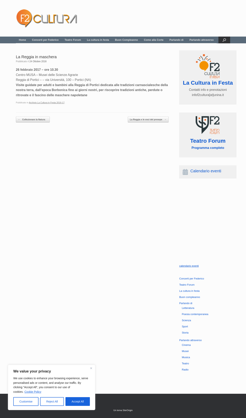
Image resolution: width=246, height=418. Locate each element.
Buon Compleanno (126, 39)
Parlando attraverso (201, 39)
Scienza (186, 320)
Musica (186, 357)
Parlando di (176, 39)
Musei (185, 351)
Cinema (186, 344)
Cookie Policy (32, 391)
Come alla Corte (153, 39)
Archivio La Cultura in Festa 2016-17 (46, 102)
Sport (185, 326)
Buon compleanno (189, 297)
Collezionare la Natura (33, 119)
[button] (224, 40)
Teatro (185, 363)
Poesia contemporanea (195, 314)
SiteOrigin (128, 410)
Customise (26, 401)
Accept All (78, 401)
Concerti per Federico (45, 39)
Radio (185, 369)
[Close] (91, 368)
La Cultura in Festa (208, 83)
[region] (51, 387)
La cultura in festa (98, 39)
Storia (185, 332)
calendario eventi (189, 265)
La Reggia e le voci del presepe (148, 119)
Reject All (52, 401)
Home (22, 39)
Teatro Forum (73, 39)
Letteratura (188, 307)
